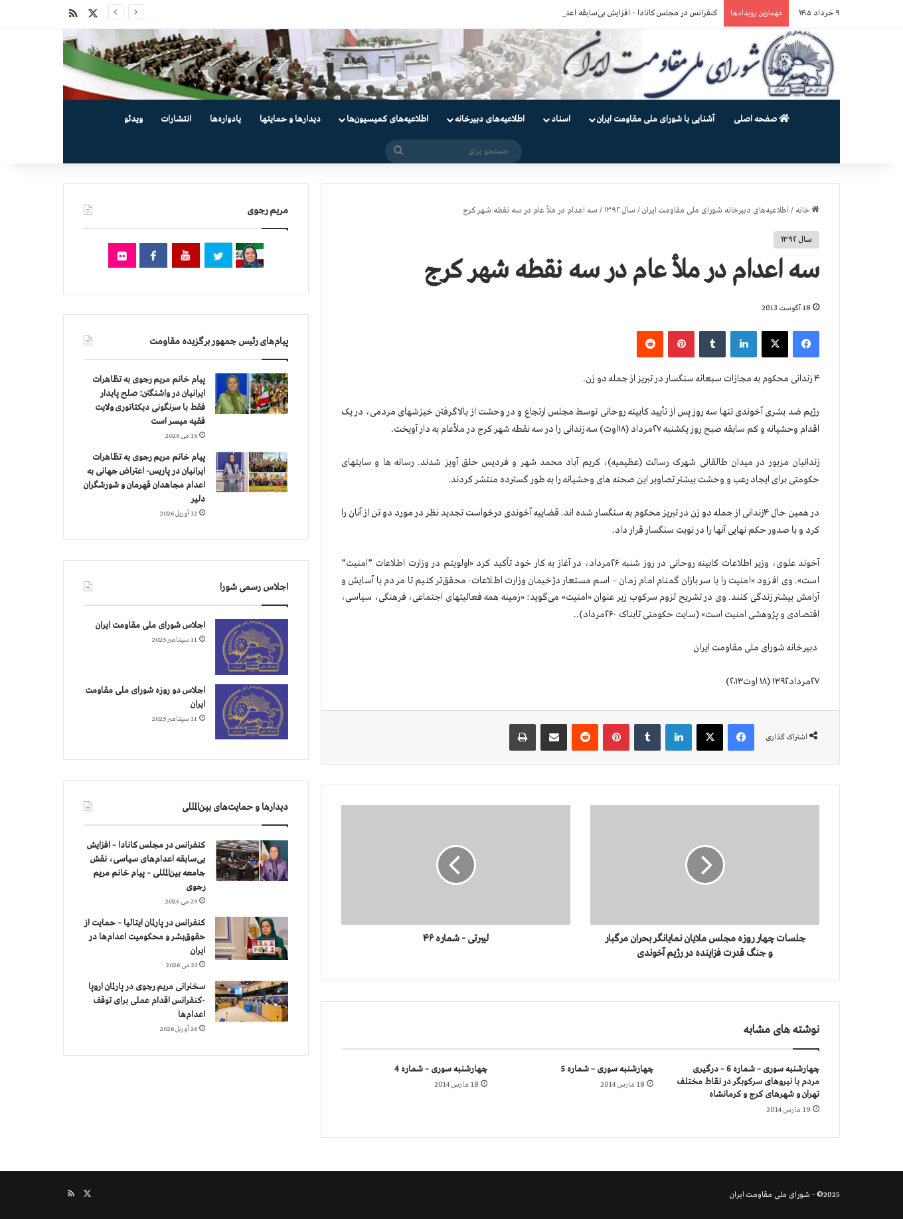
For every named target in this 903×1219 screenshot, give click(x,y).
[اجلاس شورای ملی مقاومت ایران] (251, 646)
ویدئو (133, 119)
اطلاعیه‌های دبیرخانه (490, 119)
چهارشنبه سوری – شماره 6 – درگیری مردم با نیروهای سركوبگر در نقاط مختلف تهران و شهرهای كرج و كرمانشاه (748, 1082)
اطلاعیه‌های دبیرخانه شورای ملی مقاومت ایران (715, 210)
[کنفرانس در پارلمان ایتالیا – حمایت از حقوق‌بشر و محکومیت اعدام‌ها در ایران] (251, 938)
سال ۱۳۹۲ (619, 210)
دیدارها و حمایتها (290, 119)
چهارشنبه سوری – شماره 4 (440, 1069)
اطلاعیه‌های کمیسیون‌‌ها (387, 119)
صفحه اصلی (761, 119)
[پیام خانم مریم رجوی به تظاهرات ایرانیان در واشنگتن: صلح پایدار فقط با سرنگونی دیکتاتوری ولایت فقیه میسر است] (251, 393)
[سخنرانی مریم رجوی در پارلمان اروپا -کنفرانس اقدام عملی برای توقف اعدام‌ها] (251, 1001)
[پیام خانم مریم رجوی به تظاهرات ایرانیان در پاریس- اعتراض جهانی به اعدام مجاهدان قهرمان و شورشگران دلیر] (251, 471)
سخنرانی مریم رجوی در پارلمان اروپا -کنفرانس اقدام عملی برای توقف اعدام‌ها (146, 1000)
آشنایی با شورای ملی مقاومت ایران (655, 119)
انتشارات (176, 119)
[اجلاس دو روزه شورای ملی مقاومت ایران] (251, 711)
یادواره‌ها (225, 119)
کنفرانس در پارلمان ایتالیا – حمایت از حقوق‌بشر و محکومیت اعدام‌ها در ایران (144, 937)
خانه (807, 210)
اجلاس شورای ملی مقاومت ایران (150, 625)
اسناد (560, 119)
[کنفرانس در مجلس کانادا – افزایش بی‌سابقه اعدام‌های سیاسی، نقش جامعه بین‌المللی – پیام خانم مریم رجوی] (251, 861)
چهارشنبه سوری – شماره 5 (607, 1069)
